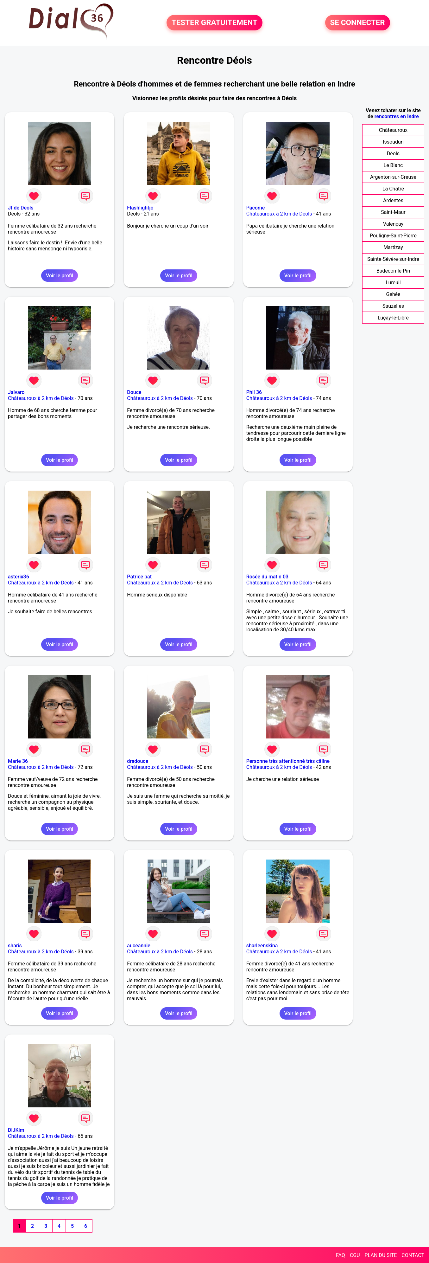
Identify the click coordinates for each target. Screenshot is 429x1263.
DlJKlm (16, 1130)
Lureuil (393, 283)
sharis (15, 946)
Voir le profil (59, 276)
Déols (393, 154)
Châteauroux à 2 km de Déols (279, 214)
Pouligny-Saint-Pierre (393, 236)
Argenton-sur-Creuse (393, 177)
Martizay (393, 247)
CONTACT (412, 1255)
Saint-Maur (393, 212)
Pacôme (255, 208)
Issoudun (393, 142)
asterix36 (18, 577)
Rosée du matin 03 (267, 577)
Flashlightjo (140, 208)
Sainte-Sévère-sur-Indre (393, 259)
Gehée (393, 294)
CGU (355, 1255)
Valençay (393, 224)
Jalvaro (16, 392)
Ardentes (393, 200)
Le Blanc (393, 165)
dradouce (137, 761)
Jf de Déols (20, 208)
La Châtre (393, 189)
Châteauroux (393, 130)
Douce (134, 392)
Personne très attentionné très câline (288, 761)
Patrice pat (139, 577)
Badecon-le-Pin (393, 271)
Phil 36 (254, 392)
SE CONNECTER (357, 22)
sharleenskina (262, 946)
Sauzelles (393, 306)
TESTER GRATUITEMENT (214, 22)
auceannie (138, 946)
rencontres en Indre (397, 116)
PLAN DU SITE (381, 1255)
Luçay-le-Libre (393, 318)
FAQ (340, 1255)
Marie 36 (18, 761)
